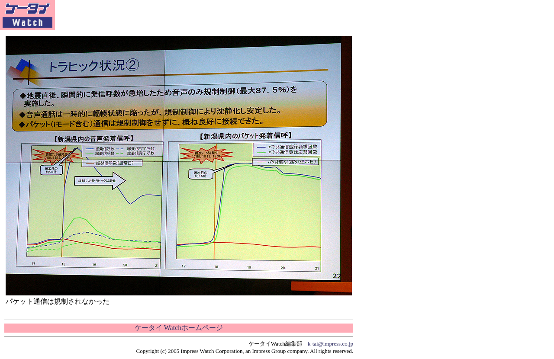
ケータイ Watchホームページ (179, 327)
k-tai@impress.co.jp (330, 343)
